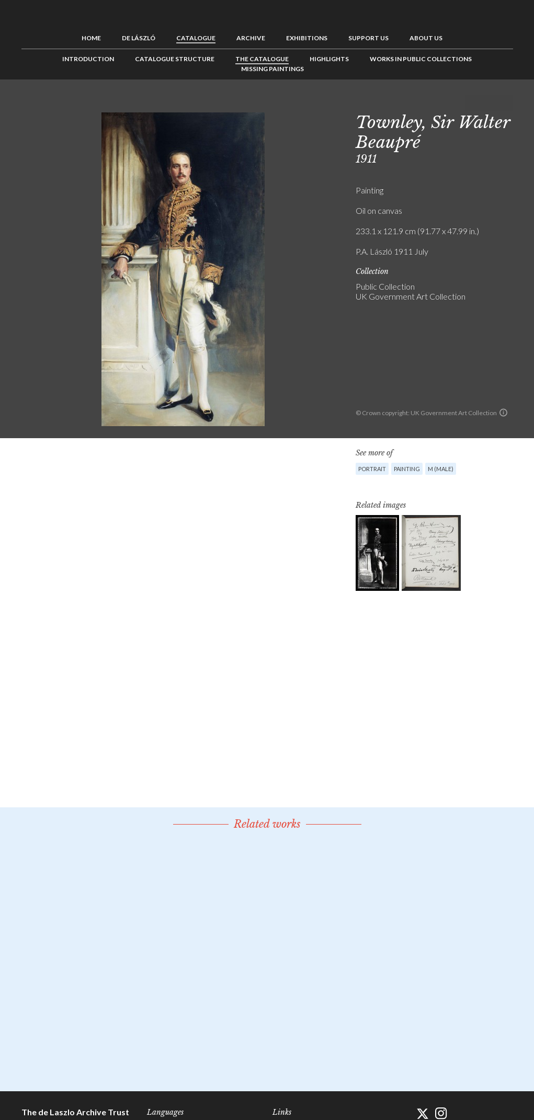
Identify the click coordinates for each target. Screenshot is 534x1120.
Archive (250, 38)
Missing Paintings (272, 69)
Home (91, 38)
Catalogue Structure (174, 59)
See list (489, 103)
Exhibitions (306, 38)
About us (426, 38)
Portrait (372, 468)
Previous (473, 103)
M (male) (440, 468)
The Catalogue (262, 59)
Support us (368, 38)
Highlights (329, 59)
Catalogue (195, 38)
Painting (407, 468)
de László (138, 38)
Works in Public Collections (421, 59)
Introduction (88, 59)
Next (505, 103)
